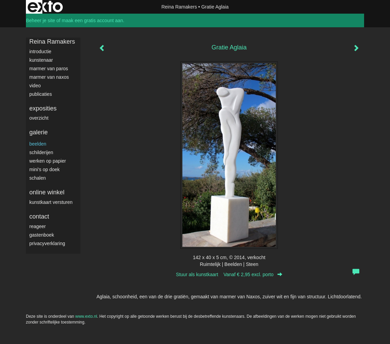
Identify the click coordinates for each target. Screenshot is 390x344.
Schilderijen (41, 152)
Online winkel (46, 192)
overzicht (38, 118)
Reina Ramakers (179, 7)
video (35, 85)
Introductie (40, 51)
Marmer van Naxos (49, 77)
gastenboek (41, 235)
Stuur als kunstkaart (229, 274)
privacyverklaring (47, 243)
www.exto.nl (86, 316)
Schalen (37, 178)
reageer (37, 226)
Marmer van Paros (48, 68)
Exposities (43, 108)
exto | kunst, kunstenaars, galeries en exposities (45, 7)
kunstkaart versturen (51, 202)
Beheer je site (40, 20)
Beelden (37, 144)
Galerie (38, 132)
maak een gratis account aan (92, 20)
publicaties (40, 94)
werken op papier (47, 161)
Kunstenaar (41, 60)
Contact (39, 216)
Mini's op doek (44, 169)
